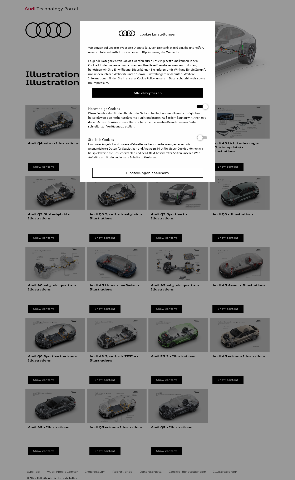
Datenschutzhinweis (183, 78)
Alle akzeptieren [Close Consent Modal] (147, 93)
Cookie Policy (146, 78)
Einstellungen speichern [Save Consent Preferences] (147, 172)
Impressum (100, 82)
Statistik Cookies (147, 137)
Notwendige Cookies (147, 106)
